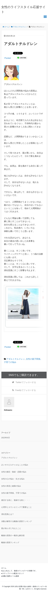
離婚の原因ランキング (10, 542)
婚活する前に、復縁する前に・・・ (15, 500)
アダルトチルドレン (15, 359)
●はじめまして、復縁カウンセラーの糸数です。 (19, 571)
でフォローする (25, 382)
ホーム (3, 568)
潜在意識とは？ (7, 514)
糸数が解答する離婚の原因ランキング (16, 521)
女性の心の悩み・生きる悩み (13, 479)
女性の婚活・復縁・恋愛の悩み (13, 472)
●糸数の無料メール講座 (10, 576)
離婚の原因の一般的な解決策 (13, 535)
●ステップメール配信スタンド (12, 573)
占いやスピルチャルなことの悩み (14, 465)
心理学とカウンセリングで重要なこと (16, 507)
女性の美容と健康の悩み (11, 486)
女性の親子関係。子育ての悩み (13, 493)
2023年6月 (5, 438)
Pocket (7, 58)
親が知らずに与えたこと (11, 528)
